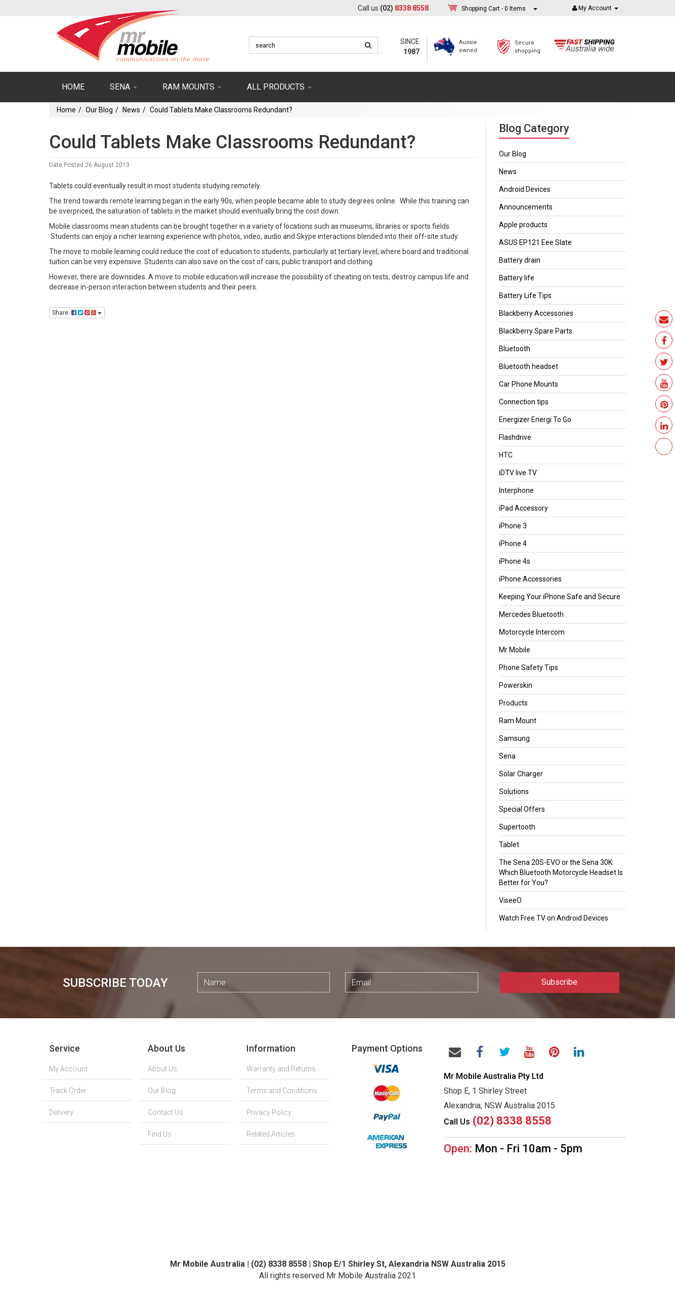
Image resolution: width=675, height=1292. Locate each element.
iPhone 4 (513, 543)
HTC (506, 455)
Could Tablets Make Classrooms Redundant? (221, 110)
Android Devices (525, 189)
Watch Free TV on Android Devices (553, 918)
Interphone (516, 490)
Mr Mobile (514, 650)
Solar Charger (521, 774)
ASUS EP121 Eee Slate (535, 242)
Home (73, 87)
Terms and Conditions (281, 1091)
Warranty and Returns (281, 1069)
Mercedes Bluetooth (531, 614)
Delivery (61, 1112)
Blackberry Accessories (536, 313)
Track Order (68, 1091)
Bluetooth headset (528, 366)
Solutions (514, 791)
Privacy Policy (268, 1112)
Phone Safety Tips (528, 667)
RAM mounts (192, 87)
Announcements (526, 207)
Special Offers (522, 809)
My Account (68, 1069)
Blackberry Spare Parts (535, 331)
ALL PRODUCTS (279, 87)
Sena (507, 756)
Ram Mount (517, 721)
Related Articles (270, 1134)
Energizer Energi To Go (535, 419)
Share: (77, 312)
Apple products (523, 225)
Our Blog (99, 110)
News (131, 110)
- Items (493, 8)
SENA (123, 87)
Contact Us (165, 1112)
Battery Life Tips (525, 295)
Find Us (160, 1134)
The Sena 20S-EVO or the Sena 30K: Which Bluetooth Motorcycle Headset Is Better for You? (561, 872)
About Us (162, 1069)
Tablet (509, 845)
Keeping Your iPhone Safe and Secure (559, 597)
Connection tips (524, 402)
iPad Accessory (523, 508)
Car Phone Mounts (528, 384)
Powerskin (515, 685)
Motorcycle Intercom (532, 632)
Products (513, 703)
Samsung (514, 738)
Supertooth (517, 827)
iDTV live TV (518, 473)
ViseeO (510, 900)
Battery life (516, 278)
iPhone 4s (514, 561)
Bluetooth (514, 349)
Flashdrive (515, 437)
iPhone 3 (513, 526)
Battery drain (519, 260)
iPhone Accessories (530, 579)
